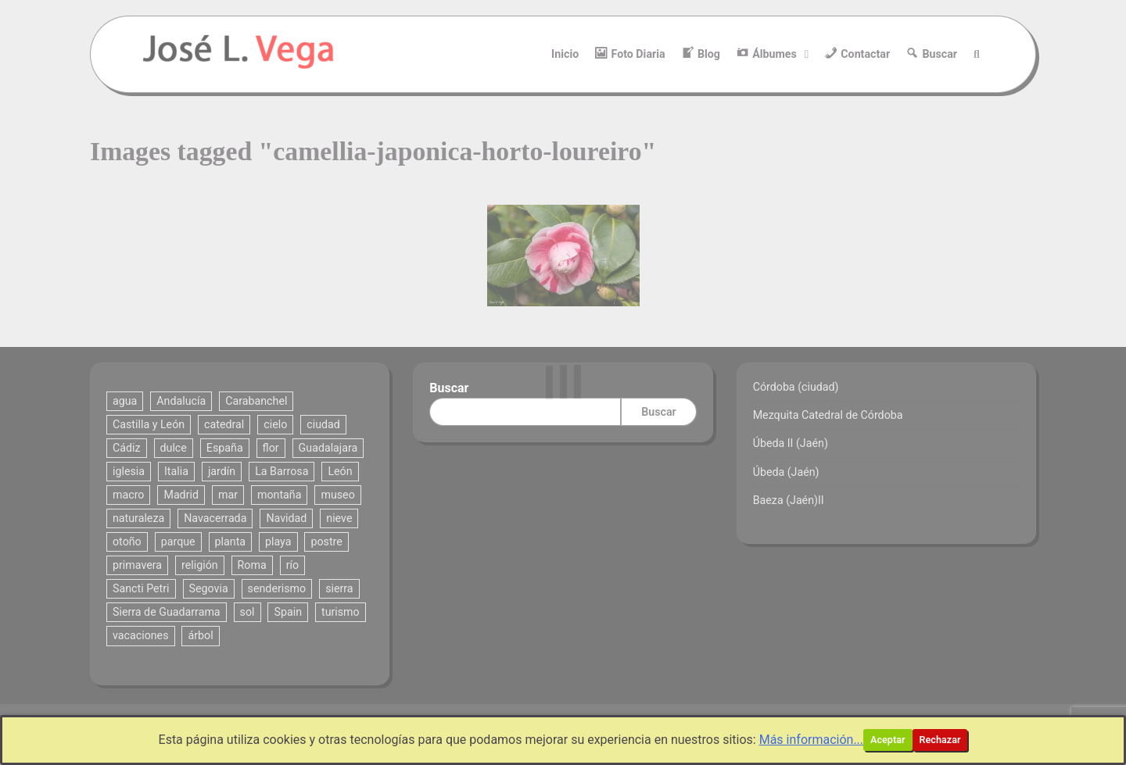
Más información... (811, 739)
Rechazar (940, 739)
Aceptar (887, 739)
